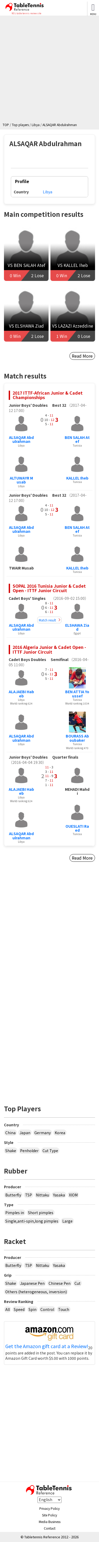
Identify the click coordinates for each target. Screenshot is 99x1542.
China (10, 1132)
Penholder (29, 1150)
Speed (19, 1309)
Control (47, 1309)
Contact (49, 1528)
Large (67, 1221)
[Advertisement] (49, 70)
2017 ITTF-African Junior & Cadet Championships (48, 395)
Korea (60, 1132)
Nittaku (42, 1195)
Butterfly (13, 1195)
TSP (28, 1195)
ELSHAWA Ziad (77, 627)
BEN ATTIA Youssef (77, 693)
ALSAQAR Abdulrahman (21, 439)
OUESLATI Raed (77, 828)
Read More (82, 356)
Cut (77, 1283)
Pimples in (14, 1212)
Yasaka (59, 1195)
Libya (47, 191)
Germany (42, 1132)
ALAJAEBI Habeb (21, 693)
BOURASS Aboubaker (77, 738)
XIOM (73, 1195)
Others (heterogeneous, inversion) (36, 1291)
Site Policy (49, 1515)
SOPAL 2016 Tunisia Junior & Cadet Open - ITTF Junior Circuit (49, 588)
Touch (63, 1309)
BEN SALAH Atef (77, 439)
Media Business (49, 1521)
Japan (25, 1132)
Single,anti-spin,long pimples (31, 1221)
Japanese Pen (32, 1283)
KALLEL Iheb (77, 478)
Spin (32, 1309)
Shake (10, 1150)
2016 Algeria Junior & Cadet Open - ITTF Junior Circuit (49, 649)
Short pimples (40, 1212)
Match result (47, 620)
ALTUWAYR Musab (21, 480)
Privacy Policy (49, 1508)
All (7, 1309)
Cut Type (50, 1150)
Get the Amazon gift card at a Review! (46, 1346)
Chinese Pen (59, 1283)
